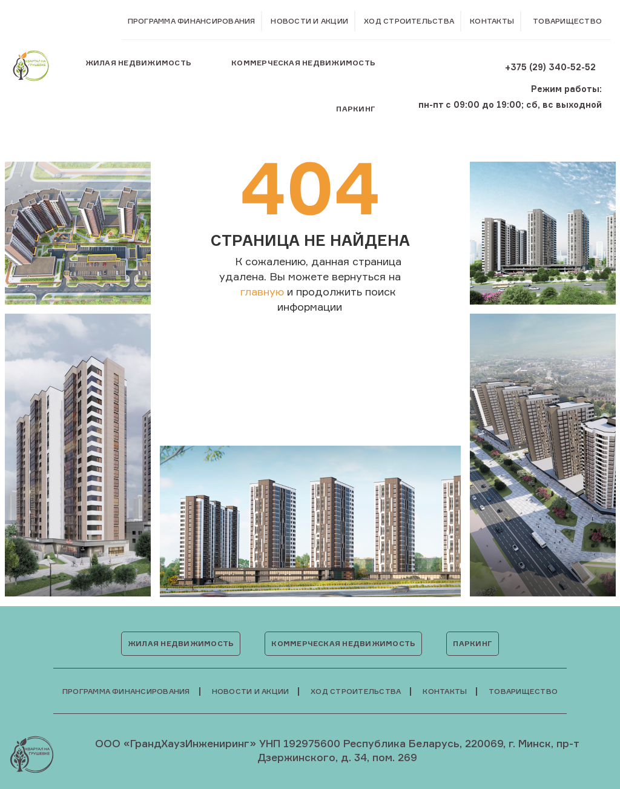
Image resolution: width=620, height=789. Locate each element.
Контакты (492, 20)
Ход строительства (409, 20)
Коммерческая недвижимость (303, 62)
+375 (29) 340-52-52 (550, 67)
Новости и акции (309, 20)
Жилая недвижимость (138, 62)
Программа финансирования (192, 20)
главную (262, 291)
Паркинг (355, 108)
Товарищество (567, 21)
